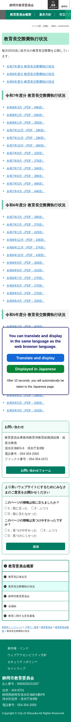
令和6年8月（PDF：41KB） (25, 270)
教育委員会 (46, 627)
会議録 (12, 606)
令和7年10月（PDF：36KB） (26, 145)
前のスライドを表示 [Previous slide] (3, 14)
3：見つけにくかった (22, 535)
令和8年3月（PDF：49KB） (25, 107)
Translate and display (35, 358)
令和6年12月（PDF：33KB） (26, 239)
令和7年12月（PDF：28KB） (26, 130)
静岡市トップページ (12, 627)
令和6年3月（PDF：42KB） (25, 326)
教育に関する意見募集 (21, 615)
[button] (53, 4)
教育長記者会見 (17, 576)
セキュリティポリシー (22, 661)
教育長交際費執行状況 (21, 586)
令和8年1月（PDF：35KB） (25, 122)
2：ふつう (41, 508)
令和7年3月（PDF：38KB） (25, 217)
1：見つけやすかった (22, 530)
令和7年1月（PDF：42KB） (25, 232)
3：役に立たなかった (22, 513)
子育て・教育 (32, 627)
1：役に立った (18, 508)
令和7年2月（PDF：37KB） (25, 224)
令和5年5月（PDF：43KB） (25, 402)
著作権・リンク (18, 648)
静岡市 (64, 6)
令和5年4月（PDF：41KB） (25, 410)
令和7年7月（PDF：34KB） (25, 168)
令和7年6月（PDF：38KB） (25, 176)
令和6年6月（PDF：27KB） (25, 285)
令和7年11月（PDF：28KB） (26, 138)
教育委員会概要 (21, 566)
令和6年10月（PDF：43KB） (26, 255)
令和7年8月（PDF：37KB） (25, 160)
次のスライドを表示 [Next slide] (68, 14)
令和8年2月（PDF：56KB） (25, 115)
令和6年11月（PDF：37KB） (26, 247)
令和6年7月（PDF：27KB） (25, 278)
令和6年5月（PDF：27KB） (25, 293)
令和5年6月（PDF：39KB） (25, 395)
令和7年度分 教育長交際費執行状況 (30, 66)
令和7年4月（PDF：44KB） (25, 191)
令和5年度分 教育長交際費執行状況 (30, 81)
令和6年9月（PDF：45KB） (25, 262)
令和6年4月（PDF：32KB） (25, 300)
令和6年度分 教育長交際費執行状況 (30, 74)
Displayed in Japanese (35, 369)
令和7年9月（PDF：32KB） (25, 153)
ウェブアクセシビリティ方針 (27, 655)
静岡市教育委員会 (19, 596)
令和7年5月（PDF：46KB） (25, 183)
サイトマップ (16, 668)
